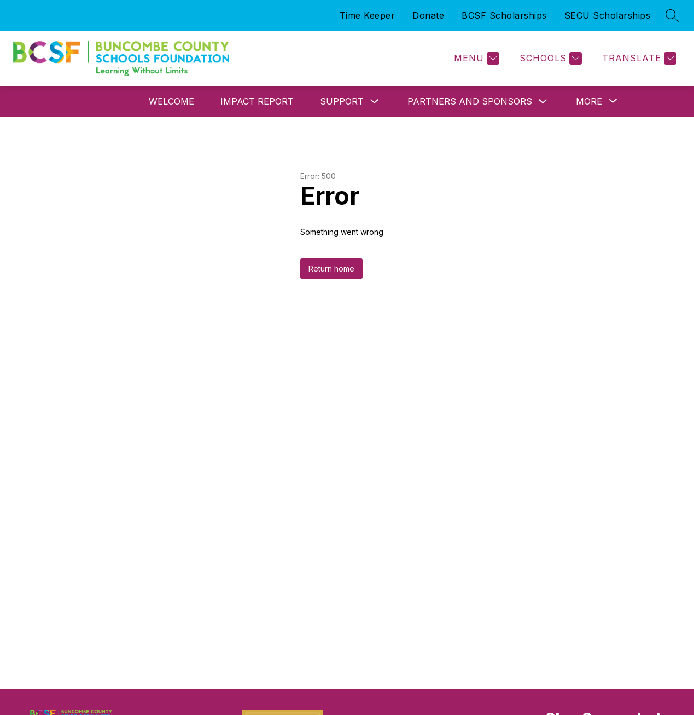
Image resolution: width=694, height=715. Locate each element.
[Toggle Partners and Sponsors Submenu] (543, 101)
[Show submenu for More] (589, 101)
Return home (331, 268)
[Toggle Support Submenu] (374, 101)
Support (342, 101)
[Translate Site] (637, 58)
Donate (428, 15)
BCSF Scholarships (504, 15)
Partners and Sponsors (469, 101)
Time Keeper (367, 15)
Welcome (171, 101)
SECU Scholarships (607, 15)
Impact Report (257, 101)
